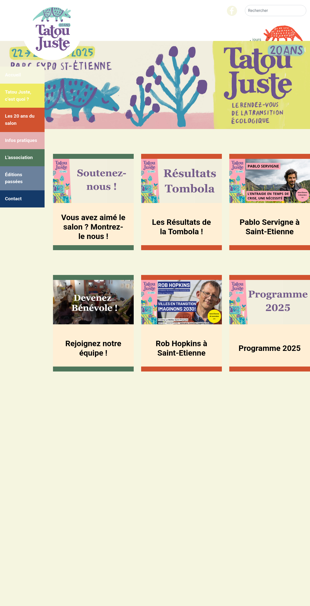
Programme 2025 (270, 348)
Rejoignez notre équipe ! (93, 348)
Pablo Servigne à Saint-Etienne (270, 226)
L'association (19, 157)
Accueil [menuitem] (13, 75)
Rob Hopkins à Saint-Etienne (181, 348)
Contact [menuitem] (13, 199)
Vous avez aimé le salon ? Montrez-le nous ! (93, 227)
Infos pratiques (21, 140)
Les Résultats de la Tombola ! (181, 226)
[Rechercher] (275, 10)
